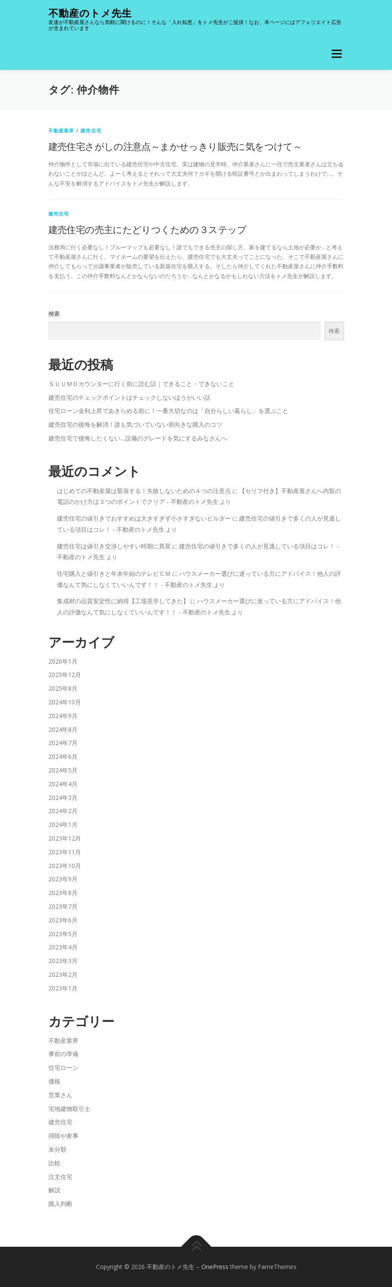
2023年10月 (64, 866)
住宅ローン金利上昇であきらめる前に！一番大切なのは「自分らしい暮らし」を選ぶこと (168, 411)
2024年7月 (63, 743)
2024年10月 (64, 702)
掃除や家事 (63, 1135)
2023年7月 (63, 906)
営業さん (60, 1095)
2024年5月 (63, 770)
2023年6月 (63, 920)
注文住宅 (60, 1177)
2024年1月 (63, 824)
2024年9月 (63, 716)
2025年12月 (64, 674)
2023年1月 (63, 988)
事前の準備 (63, 1054)
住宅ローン (63, 1067)
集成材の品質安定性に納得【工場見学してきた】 (123, 601)
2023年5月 (63, 934)
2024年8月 (63, 729)
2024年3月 (63, 797)
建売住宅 (91, 130)
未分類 (57, 1149)
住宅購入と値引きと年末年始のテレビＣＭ (114, 573)
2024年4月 (63, 784)
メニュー (336, 53)
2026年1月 (63, 661)
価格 (54, 1081)
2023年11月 (64, 852)
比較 (54, 1163)
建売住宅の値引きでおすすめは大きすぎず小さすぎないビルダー (144, 518)
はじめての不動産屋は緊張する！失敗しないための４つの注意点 (144, 491)
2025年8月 (63, 688)
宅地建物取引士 (69, 1108)
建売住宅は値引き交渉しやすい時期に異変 (114, 546)
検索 (54, 313)
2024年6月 (63, 756)
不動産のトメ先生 (90, 13)
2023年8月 (63, 893)
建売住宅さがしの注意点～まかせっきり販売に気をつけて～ (175, 146)
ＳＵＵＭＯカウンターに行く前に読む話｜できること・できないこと (141, 384)
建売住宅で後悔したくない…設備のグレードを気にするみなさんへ (137, 438)
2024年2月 (63, 811)
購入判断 (60, 1204)
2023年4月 (63, 947)
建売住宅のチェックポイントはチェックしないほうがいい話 (129, 397)
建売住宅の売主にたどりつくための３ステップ (147, 229)
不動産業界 (61, 130)
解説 (54, 1190)
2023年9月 (63, 879)
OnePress (214, 1267)
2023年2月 (63, 974)
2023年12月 (64, 838)
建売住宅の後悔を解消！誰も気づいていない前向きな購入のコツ (135, 424)
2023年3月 (63, 961)
